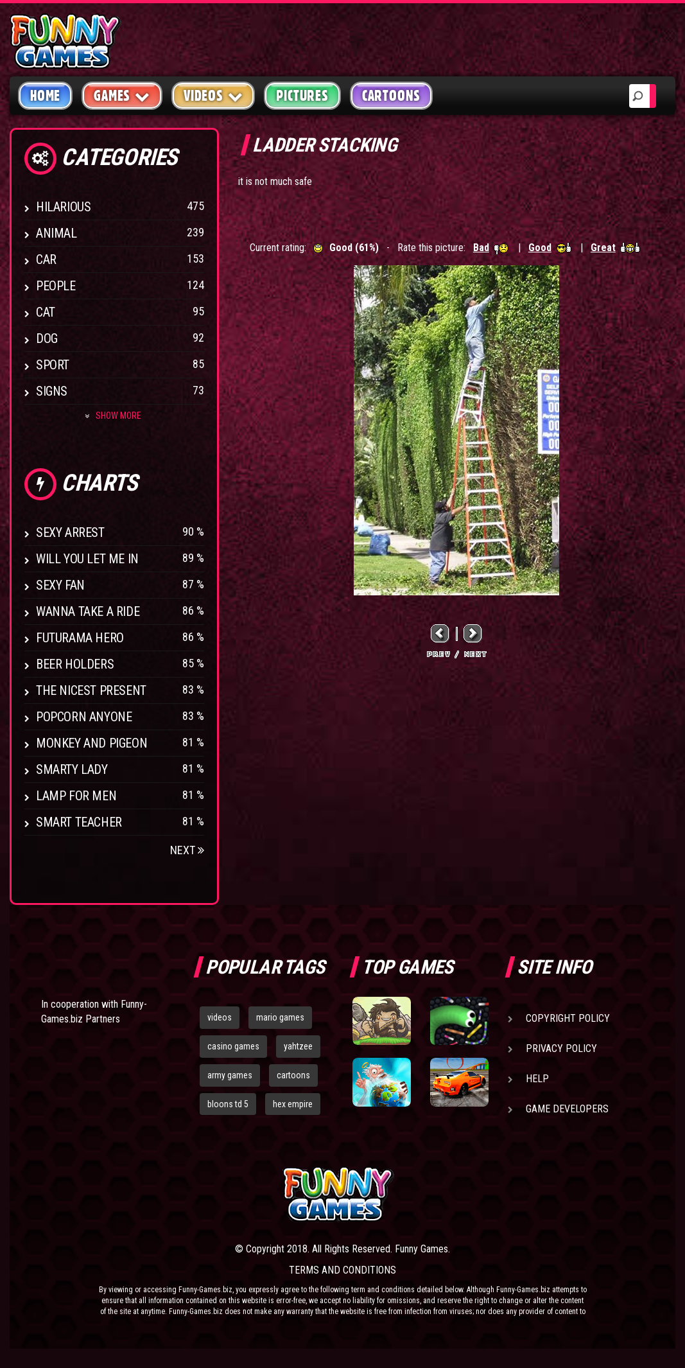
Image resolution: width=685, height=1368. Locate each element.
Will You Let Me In (87, 558)
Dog (47, 338)
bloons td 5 (227, 1104)
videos (219, 1017)
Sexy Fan (60, 585)
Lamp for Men (76, 795)
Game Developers (567, 1109)
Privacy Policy (561, 1048)
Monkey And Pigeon (91, 743)
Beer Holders (75, 664)
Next (187, 850)
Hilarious (63, 207)
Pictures (302, 96)
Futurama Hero (80, 637)
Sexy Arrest (70, 532)
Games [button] (122, 95)
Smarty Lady (72, 769)
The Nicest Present (91, 690)
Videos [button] (213, 95)
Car (46, 259)
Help (537, 1079)
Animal (56, 233)
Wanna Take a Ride (87, 611)
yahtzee (298, 1046)
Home (45, 96)
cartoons (293, 1075)
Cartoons (391, 96)
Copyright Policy (568, 1018)
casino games (233, 1046)
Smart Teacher (79, 822)
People (56, 286)
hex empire (293, 1104)
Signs (51, 391)
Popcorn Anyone (84, 716)
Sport (52, 365)
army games (229, 1075)
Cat (45, 312)
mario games (280, 1017)
